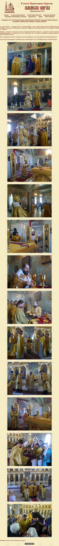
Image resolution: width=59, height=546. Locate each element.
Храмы (40, 16)
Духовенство (32, 16)
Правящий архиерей (49, 15)
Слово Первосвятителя (34, 15)
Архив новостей (49, 16)
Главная (6, 15)
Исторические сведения (18, 15)
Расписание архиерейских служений (15, 16)
